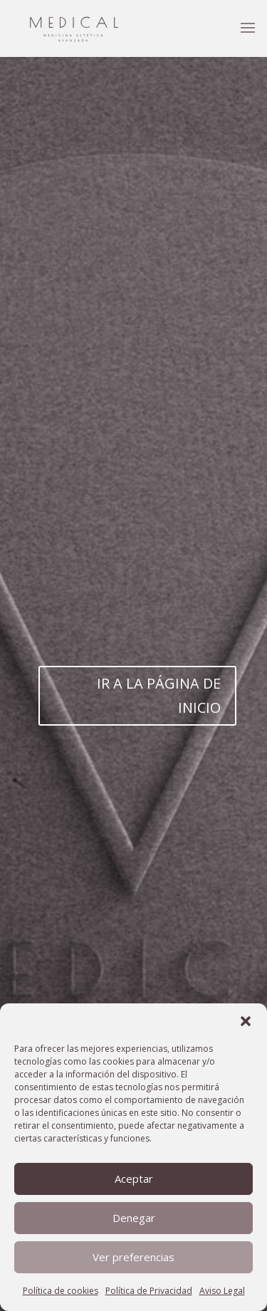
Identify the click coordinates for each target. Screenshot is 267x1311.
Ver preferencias (133, 1257)
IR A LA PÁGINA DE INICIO (159, 695)
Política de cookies (60, 1291)
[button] (246, 1021)
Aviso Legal (222, 1291)
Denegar (133, 1218)
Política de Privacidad (148, 1291)
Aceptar (134, 1178)
